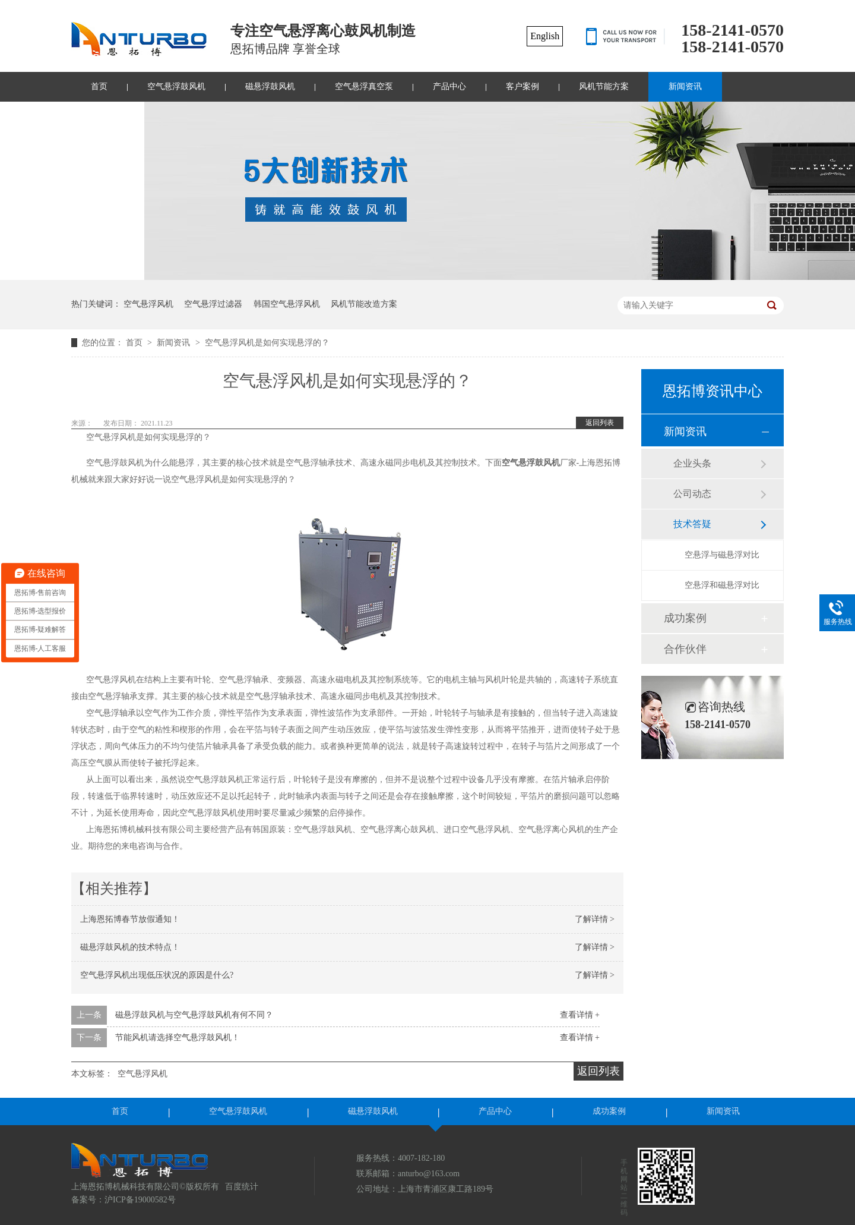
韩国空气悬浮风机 (287, 304)
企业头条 (692, 463)
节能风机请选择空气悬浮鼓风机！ (177, 1037)
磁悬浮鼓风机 (270, 86)
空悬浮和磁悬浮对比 (722, 585)
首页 (99, 86)
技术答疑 (692, 524)
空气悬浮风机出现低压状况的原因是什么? (156, 975)
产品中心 (449, 86)
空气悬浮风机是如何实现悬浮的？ (267, 342)
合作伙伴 (685, 649)
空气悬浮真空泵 (364, 86)
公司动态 (692, 494)
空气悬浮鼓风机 (176, 86)
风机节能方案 (604, 86)
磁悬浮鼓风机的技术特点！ (130, 947)
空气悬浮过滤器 (213, 304)
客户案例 (522, 86)
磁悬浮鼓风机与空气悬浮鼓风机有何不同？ (194, 1014)
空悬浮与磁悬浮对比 (722, 554)
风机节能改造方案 (364, 304)
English (544, 36)
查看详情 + (580, 1014)
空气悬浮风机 (148, 304)
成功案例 (685, 618)
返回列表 (599, 422)
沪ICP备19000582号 (140, 1199)
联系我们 (107, 116)
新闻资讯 (685, 86)
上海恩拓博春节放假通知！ (130, 919)
